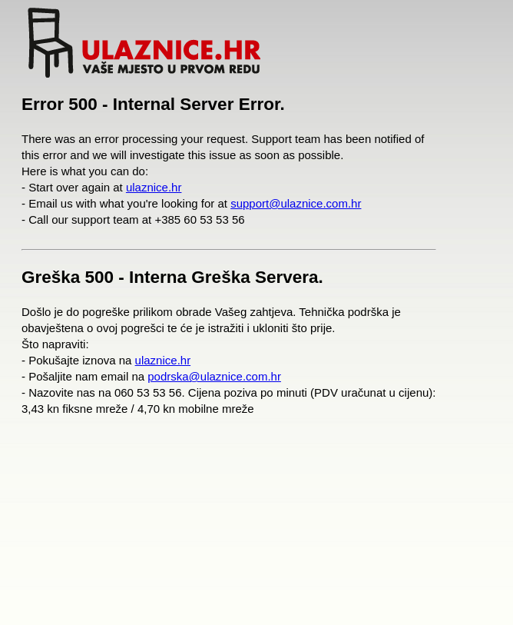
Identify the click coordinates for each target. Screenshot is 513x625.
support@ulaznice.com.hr (295, 203)
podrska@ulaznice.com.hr (214, 376)
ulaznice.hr (154, 187)
